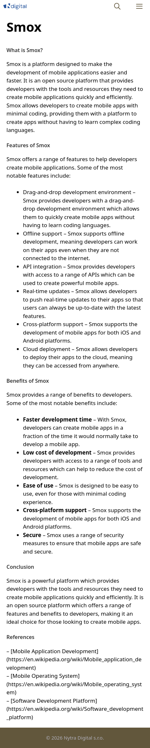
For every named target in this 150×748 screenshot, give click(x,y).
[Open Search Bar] (118, 6)
